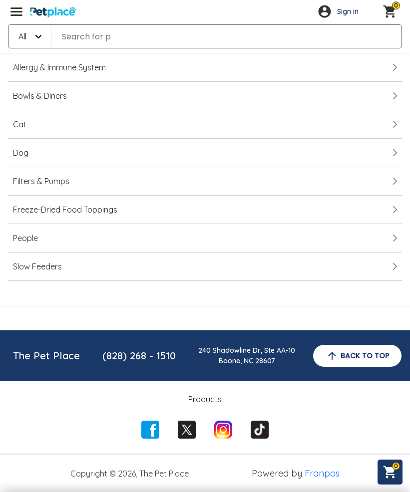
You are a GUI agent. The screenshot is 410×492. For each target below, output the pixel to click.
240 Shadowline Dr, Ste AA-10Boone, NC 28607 (246, 355)
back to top (357, 356)
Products (205, 399)
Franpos (322, 473)
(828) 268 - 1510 (139, 355)
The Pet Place (46, 355)
